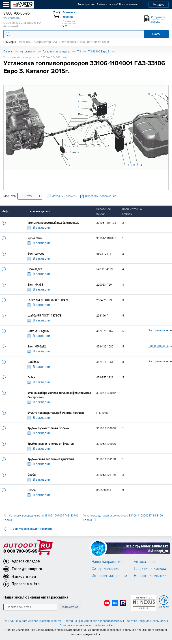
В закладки (39, 227)
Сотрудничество (106, 568)
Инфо (5, 211)
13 (128, 165)
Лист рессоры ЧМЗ (72, 42)
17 (70, 152)
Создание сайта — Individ (56, 621)
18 (77, 152)
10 (70, 158)
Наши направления (108, 561)
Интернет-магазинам (109, 575)
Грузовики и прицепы (56, 51)
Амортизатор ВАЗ (45, 42)
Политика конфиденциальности (145, 621)
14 (141, 165)
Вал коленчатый (98, 42)
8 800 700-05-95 (20, 551)
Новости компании (150, 575)
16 (59, 113)
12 (149, 94)
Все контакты (11, 18)
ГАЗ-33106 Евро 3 (99, 51)
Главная (8, 51)
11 (134, 165)
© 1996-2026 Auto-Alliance (21, 621)
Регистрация (86, 4)
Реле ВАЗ (25, 42)
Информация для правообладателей (99, 621)
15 (76, 145)
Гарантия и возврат (151, 568)
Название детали (39, 211)
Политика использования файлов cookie (86, 625)
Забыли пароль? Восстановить (117, 4)
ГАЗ (79, 51)
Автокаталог (28, 51)
